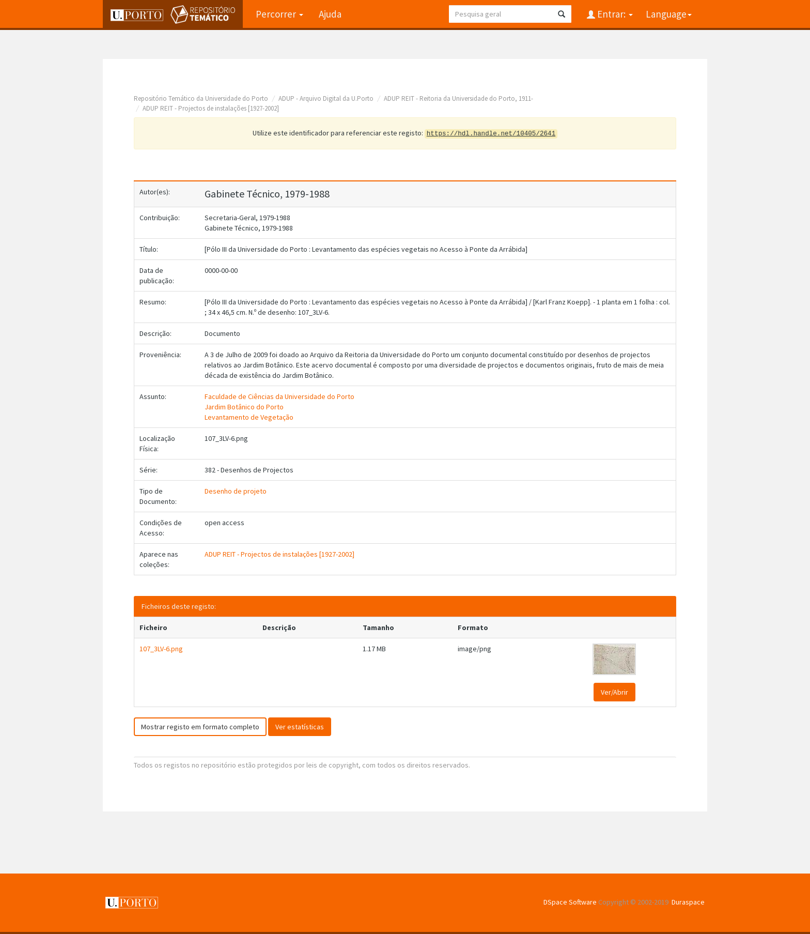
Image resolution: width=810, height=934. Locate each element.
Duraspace (688, 902)
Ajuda (330, 14)
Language (669, 14)
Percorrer (279, 14)
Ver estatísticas (299, 726)
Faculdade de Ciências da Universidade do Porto (279, 396)
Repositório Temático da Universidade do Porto (201, 98)
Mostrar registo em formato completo (200, 726)
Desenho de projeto (236, 491)
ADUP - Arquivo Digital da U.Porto (325, 98)
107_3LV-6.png (161, 648)
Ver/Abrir (614, 692)
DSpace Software (570, 902)
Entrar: (614, 14)
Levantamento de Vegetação (249, 417)
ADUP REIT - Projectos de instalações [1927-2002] (211, 108)
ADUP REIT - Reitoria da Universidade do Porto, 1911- (458, 98)
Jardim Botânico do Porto (244, 406)
